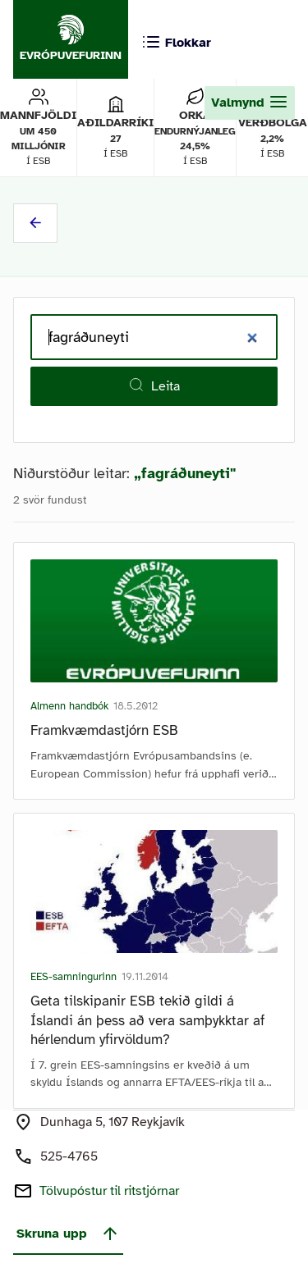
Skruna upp (68, 1233)
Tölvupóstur (109, 1191)
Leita (154, 385)
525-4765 (69, 1156)
